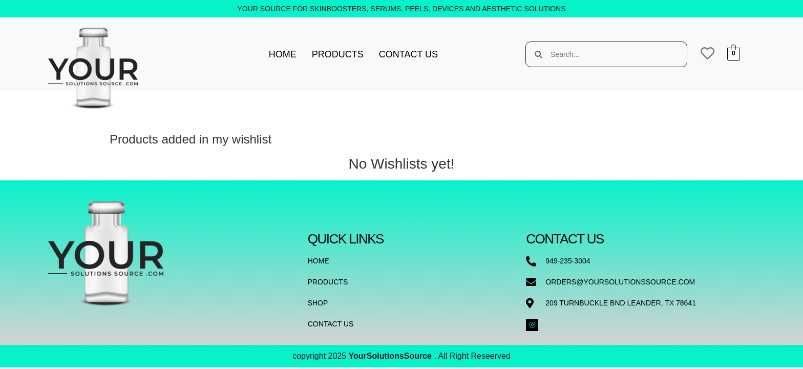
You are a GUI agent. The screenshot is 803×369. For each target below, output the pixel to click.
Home (283, 54)
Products (338, 54)
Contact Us (408, 54)
